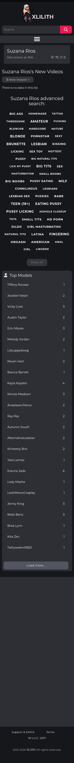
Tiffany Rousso (36, 284)
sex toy (36, 151)
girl (26, 249)
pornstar (40, 136)
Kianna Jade (36, 471)
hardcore (37, 128)
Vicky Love (36, 306)
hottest (55, 151)
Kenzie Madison (36, 394)
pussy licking (20, 211)
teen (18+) (20, 204)
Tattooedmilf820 (36, 547)
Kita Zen (36, 536)
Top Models (21, 275)
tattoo (57, 113)
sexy (58, 136)
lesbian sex (19, 196)
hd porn (55, 219)
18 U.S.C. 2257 (37, 738)
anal (59, 241)
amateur (39, 121)
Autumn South (36, 427)
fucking (60, 121)
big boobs (14, 181)
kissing (59, 144)
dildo (16, 227)
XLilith (31, 749)
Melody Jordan (36, 339)
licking (17, 151)
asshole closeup (52, 211)
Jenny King (36, 503)
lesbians (50, 188)
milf (63, 181)
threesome (15, 121)
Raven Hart (36, 361)
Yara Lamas (36, 460)
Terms (50, 732)
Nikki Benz (36, 514)
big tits (44, 166)
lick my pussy (20, 166)
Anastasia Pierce (36, 405)
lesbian (39, 144)
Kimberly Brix (36, 449)
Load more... (36, 565)
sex (60, 166)
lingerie (42, 249)
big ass (16, 114)
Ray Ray (36, 416)
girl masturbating (44, 227)
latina (37, 234)
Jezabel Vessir (36, 295)
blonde (17, 136)
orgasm (18, 242)
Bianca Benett (36, 372)
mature (57, 128)
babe (59, 196)
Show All (37, 262)
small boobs (50, 173)
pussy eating (41, 181)
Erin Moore (36, 328)
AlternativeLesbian (36, 438)
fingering (59, 234)
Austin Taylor (36, 317)
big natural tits (44, 158)
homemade (37, 113)
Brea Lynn (36, 526)
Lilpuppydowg (36, 350)
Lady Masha (36, 482)
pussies (42, 196)
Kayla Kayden (36, 383)
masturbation (22, 173)
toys (13, 219)
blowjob (16, 128)
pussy (21, 159)
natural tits (15, 234)
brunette (16, 144)
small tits (32, 219)
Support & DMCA (23, 732)
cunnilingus (26, 188)
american (40, 242)
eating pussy (48, 204)
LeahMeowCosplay (36, 493)
